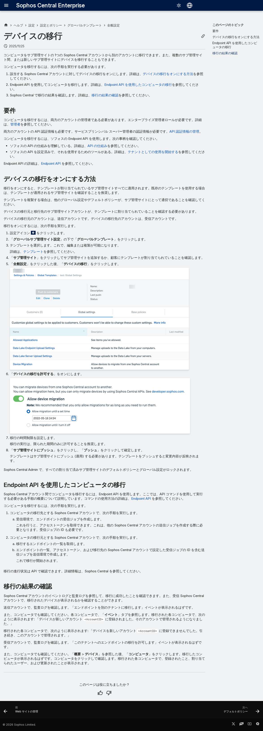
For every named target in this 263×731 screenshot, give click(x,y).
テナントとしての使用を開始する (153, 152)
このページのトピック (228, 25)
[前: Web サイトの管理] (22, 711)
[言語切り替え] (189, 5)
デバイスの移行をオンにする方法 (168, 74)
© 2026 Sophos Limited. (19, 724)
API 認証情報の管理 (184, 131)
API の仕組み (97, 146)
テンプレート (33, 251)
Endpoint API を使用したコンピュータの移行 (138, 84)
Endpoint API (51, 163)
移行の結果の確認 (105, 95)
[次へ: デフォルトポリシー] (240, 711)
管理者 (15, 124)
